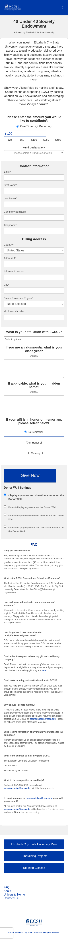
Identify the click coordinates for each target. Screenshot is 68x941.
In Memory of (34, 453)
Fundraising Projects (34, 855)
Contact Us (11, 898)
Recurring (43, 126)
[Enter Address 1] (34, 264)
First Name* (10, 185)
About (7, 890)
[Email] (34, 177)
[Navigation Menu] (62, 7)
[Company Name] (34, 217)
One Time (25, 126)
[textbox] (34, 152)
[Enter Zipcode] (34, 317)
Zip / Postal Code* (14, 311)
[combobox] (34, 152)
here (44, 670)
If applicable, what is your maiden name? (34, 385)
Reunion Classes (34, 867)
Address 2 (9, 271)
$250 (46, 139)
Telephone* (10, 225)
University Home (14, 894)
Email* (7, 171)
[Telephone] (34, 231)
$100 (34, 139)
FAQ (6, 887)
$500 (58, 139)
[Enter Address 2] (34, 277)
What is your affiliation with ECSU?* (34, 332)
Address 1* (10, 258)
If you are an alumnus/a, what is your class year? (34, 349)
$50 (22, 139)
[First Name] (34, 191)
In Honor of (34, 442)
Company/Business (15, 211)
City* (6, 284)
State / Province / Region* (18, 298)
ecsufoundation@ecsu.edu (42, 719)
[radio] (34, 432)
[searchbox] (34, 339)
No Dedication (34, 432)
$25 (10, 139)
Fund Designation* (34, 147)
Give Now (30, 475)
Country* (9, 244)
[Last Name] (34, 204)
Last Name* (10, 198)
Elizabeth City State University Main (34, 844)
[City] (34, 291)
